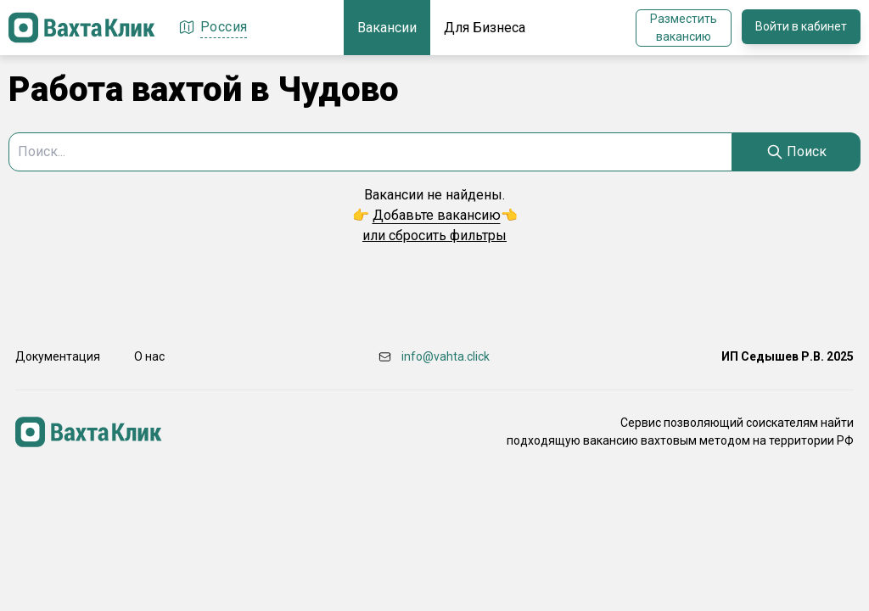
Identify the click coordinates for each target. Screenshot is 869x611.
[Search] (796, 151)
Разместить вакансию (683, 27)
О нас (149, 356)
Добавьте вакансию (437, 215)
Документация (57, 356)
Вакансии (387, 28)
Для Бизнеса (484, 28)
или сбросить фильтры (434, 235)
